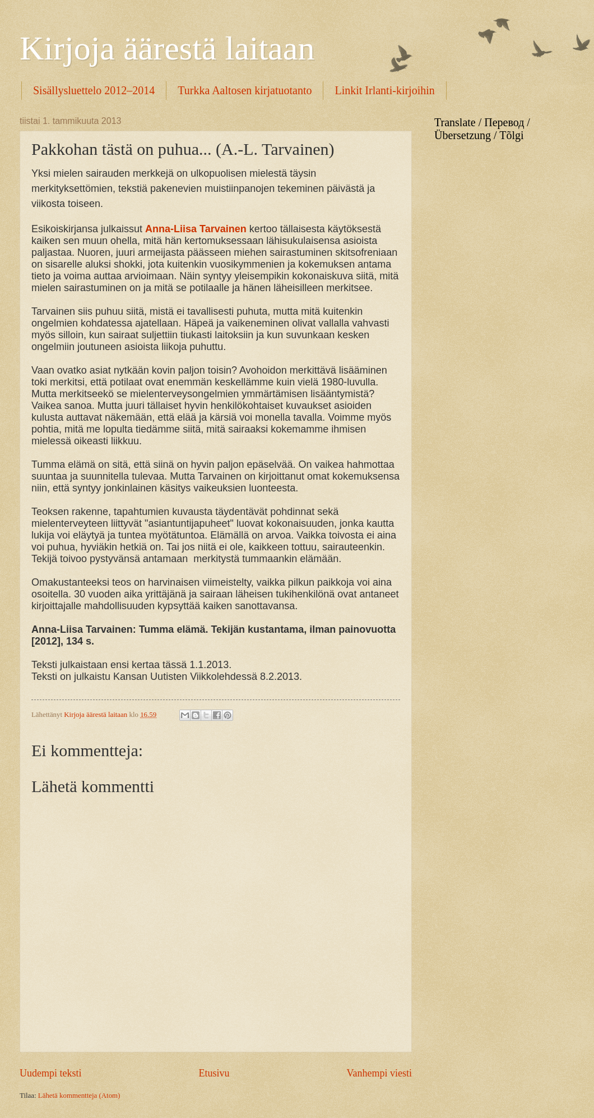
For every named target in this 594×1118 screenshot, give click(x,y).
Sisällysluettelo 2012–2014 (94, 90)
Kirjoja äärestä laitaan (167, 48)
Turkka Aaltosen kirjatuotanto (245, 90)
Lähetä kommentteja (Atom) (79, 1095)
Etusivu (213, 1073)
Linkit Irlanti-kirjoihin (384, 90)
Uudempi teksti (51, 1073)
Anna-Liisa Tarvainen (196, 228)
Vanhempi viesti (379, 1073)
